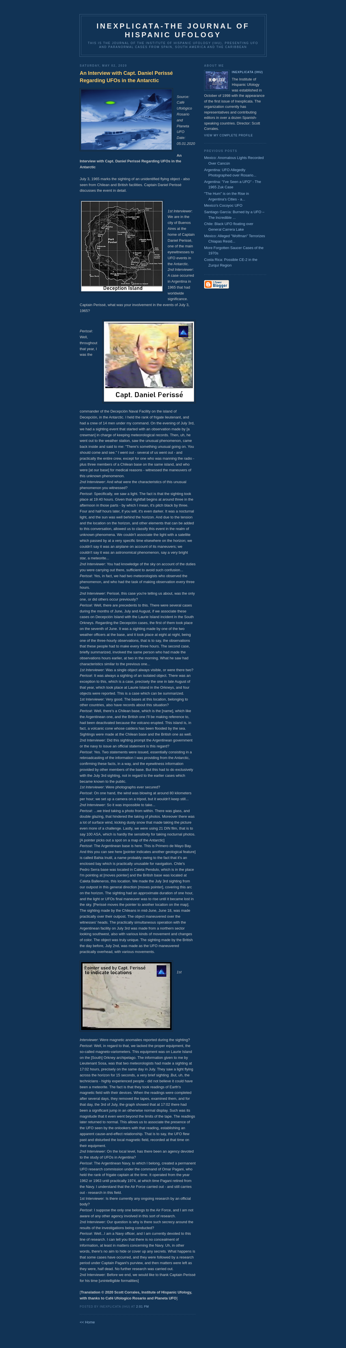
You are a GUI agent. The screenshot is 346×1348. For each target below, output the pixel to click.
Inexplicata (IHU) (247, 72)
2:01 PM (142, 1306)
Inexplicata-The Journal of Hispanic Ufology (172, 30)
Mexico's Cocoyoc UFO (223, 205)
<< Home (87, 1322)
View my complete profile (228, 135)
